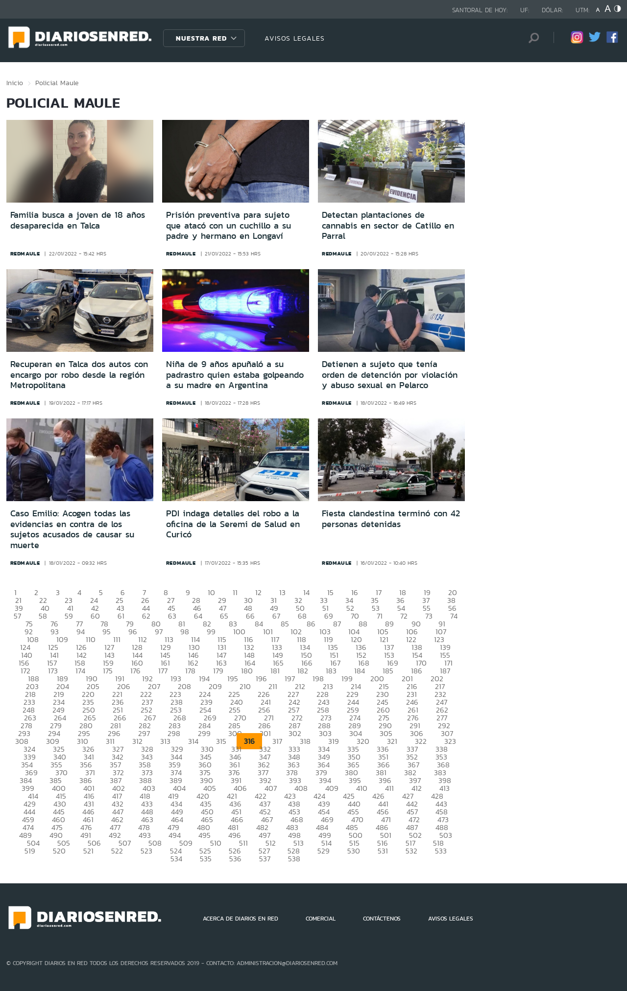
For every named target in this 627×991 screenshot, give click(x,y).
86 (311, 624)
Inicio (14, 82)
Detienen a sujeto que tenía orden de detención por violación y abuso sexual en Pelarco (390, 375)
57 (17, 616)
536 (235, 858)
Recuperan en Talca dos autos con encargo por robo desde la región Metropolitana (79, 375)
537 (264, 858)
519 (29, 851)
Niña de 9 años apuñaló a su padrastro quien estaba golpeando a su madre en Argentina (235, 375)
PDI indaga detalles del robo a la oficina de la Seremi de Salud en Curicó (233, 524)
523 (146, 851)
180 (247, 671)
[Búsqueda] (531, 37)
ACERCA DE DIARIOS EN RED (240, 918)
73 (429, 616)
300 (235, 733)
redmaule (25, 253)
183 (331, 671)
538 (294, 858)
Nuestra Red (201, 38)
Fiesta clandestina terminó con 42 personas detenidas (391, 518)
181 (275, 671)
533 (441, 851)
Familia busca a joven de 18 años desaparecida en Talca (77, 220)
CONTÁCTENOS (382, 918)
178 (190, 671)
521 (88, 851)
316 (249, 741)
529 (323, 851)
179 (218, 671)
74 (454, 616)
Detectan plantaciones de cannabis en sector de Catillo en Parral (388, 225)
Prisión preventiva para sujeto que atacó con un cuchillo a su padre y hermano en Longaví (228, 225)
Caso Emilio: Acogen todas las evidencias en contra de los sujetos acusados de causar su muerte (72, 529)
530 (353, 851)
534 (176, 858)
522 (117, 851)
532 (411, 851)
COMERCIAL (321, 918)
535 (206, 858)
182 (302, 671)
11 (235, 592)
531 (383, 851)
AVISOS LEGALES (295, 38)
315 (221, 741)
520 (59, 851)
